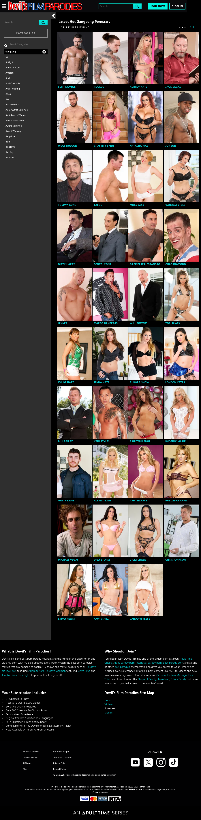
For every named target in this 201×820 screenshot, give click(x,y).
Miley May (137, 205)
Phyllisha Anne (176, 500)
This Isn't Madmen (55, 671)
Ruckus (99, 86)
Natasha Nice (139, 145)
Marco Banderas (106, 323)
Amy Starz (101, 618)
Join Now (158, 6)
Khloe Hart (66, 382)
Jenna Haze (101, 382)
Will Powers (138, 323)
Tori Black (172, 323)
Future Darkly (178, 679)
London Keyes (175, 382)
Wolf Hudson (67, 145)
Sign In (177, 6)
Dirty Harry (66, 264)
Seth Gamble (67, 86)
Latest (182, 27)
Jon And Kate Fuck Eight (15, 675)
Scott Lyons (102, 264)
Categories (25, 33)
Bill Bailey (65, 441)
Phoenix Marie (175, 441)
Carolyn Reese (140, 618)
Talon (98, 205)
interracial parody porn (149, 662)
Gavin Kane (66, 500)
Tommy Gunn (67, 205)
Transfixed (163, 679)
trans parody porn (124, 662)
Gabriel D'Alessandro (145, 264)
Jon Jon (170, 145)
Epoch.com (41, 789)
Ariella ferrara (36, 671)
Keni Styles (102, 441)
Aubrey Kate (138, 86)
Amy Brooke (138, 500)
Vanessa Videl (175, 205)
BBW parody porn (173, 662)
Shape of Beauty (147, 679)
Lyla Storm (102, 559)
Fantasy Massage (177, 675)
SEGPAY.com (135, 789)
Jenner (62, 323)
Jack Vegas (173, 86)
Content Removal (100, 792)
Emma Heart (66, 618)
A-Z (192, 27)
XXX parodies (122, 667)
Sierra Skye (84, 671)
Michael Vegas (68, 559)
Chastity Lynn (104, 145)
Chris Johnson (175, 559)
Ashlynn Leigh (140, 441)
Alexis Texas (102, 500)
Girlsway (161, 675)
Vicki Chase (138, 559)
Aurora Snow (139, 382)
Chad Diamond (175, 264)
